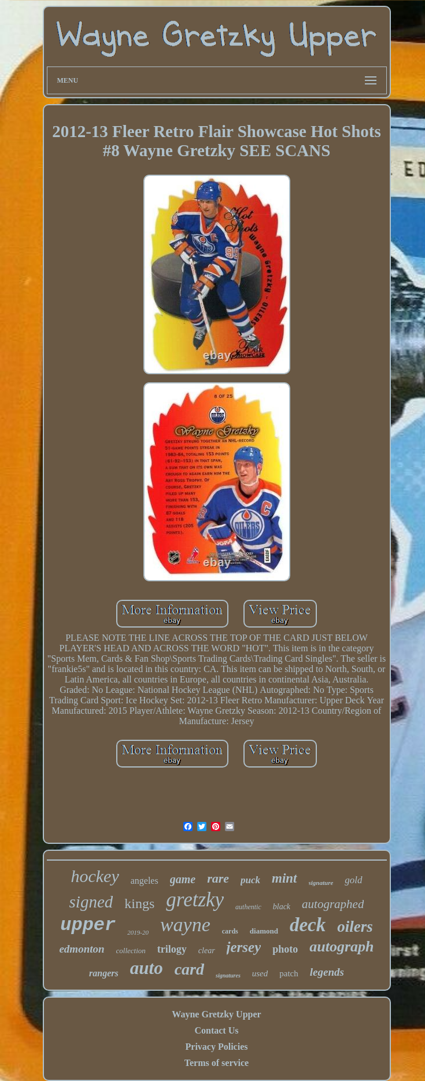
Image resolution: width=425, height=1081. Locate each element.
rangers (104, 973)
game (182, 879)
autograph (341, 946)
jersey (244, 947)
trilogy (172, 949)
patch (288, 973)
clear (206, 950)
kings (139, 903)
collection (131, 950)
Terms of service (216, 1063)
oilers (355, 926)
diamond (264, 931)
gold (353, 880)
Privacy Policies (217, 1047)
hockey (95, 876)
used (260, 973)
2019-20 (138, 932)
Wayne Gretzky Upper (216, 1014)
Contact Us (216, 1030)
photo (285, 949)
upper (88, 925)
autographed (333, 904)
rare (218, 878)
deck (308, 924)
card (189, 969)
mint (284, 878)
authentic (248, 907)
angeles (144, 881)
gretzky (195, 899)
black (281, 906)
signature (321, 882)
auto (146, 968)
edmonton (81, 949)
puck (250, 880)
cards (230, 931)
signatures (228, 975)
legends (327, 972)
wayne (185, 924)
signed (91, 901)
